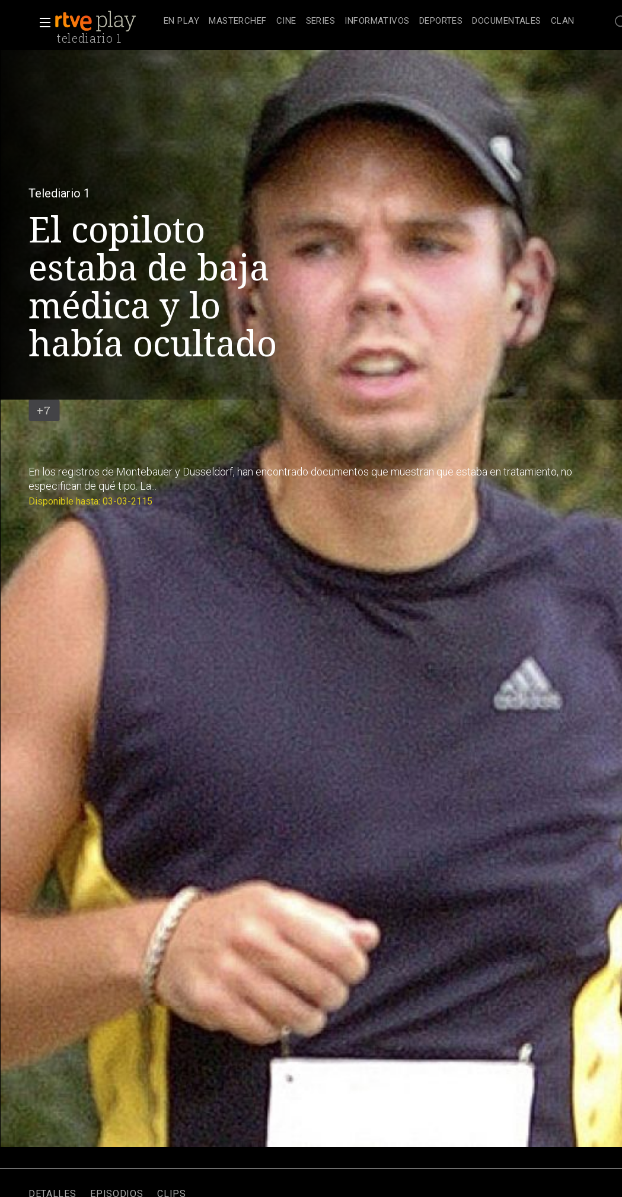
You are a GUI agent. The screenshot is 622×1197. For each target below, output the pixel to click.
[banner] (107, 21)
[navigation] (369, 21)
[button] (41, 22)
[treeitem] (181, 21)
